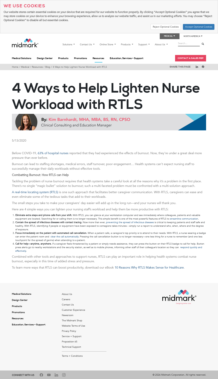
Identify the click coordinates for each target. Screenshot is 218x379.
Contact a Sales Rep (191, 58)
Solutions (68, 44)
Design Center (45, 58)
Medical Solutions (21, 58)
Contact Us (86, 44)
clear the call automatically (65, 236)
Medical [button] (169, 36)
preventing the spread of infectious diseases (130, 222)
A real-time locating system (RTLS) (35, 192)
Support (143, 44)
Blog (47, 67)
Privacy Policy (69, 331)
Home (15, 67)
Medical (25, 67)
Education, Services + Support (126, 58)
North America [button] (193, 36)
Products (126, 44)
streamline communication (184, 218)
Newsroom (67, 315)
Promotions (80, 58)
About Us (160, 44)
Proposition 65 (69, 341)
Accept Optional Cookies (198, 26)
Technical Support (71, 347)
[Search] (203, 44)
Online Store (107, 44)
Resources (98, 58)
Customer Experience (73, 310)
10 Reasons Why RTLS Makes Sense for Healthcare (149, 267)
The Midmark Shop (72, 320)
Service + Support (71, 336)
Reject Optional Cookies (166, 26)
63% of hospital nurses (53, 153)
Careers (66, 299)
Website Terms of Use (73, 325)
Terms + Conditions (72, 356)
